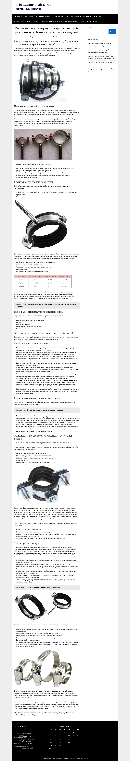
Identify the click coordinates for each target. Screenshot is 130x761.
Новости (97, 16)
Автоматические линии (23, 16)
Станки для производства (51, 21)
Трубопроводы (71, 21)
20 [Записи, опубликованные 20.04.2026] (51, 742)
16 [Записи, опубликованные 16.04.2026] (64, 739)
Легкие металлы (61, 16)
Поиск (90, 27)
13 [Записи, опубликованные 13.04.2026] (51, 739)
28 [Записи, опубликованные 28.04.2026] (55, 745)
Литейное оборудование (81, 16)
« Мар (50, 748)
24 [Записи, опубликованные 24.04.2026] (69, 742)
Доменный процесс (44, 16)
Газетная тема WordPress (82, 758)
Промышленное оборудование (25, 21)
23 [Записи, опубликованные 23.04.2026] (64, 742)
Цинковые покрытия (88, 21)
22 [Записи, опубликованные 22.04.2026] (60, 742)
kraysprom (60, 37)
